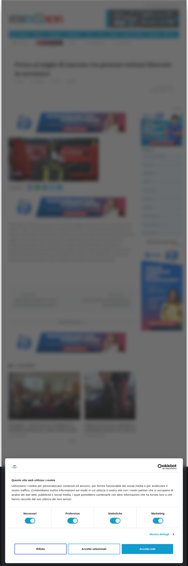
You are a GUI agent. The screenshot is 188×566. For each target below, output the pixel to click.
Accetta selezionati (94, 548)
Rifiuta (40, 548)
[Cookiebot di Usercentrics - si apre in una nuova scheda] (160, 466)
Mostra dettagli (159, 534)
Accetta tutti (148, 548)
